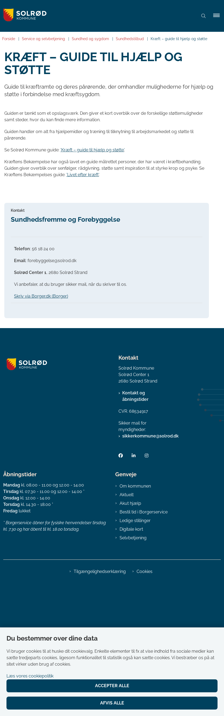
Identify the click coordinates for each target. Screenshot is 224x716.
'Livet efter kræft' (82, 174)
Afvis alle (112, 702)
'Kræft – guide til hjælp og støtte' (92, 149)
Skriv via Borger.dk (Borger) (41, 428)
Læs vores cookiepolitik (29, 676)
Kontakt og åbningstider (135, 529)
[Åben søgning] (203, 15)
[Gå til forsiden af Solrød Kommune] (94, 16)
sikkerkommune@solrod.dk (150, 568)
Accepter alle (112, 685)
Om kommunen (135, 618)
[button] (218, 16)
